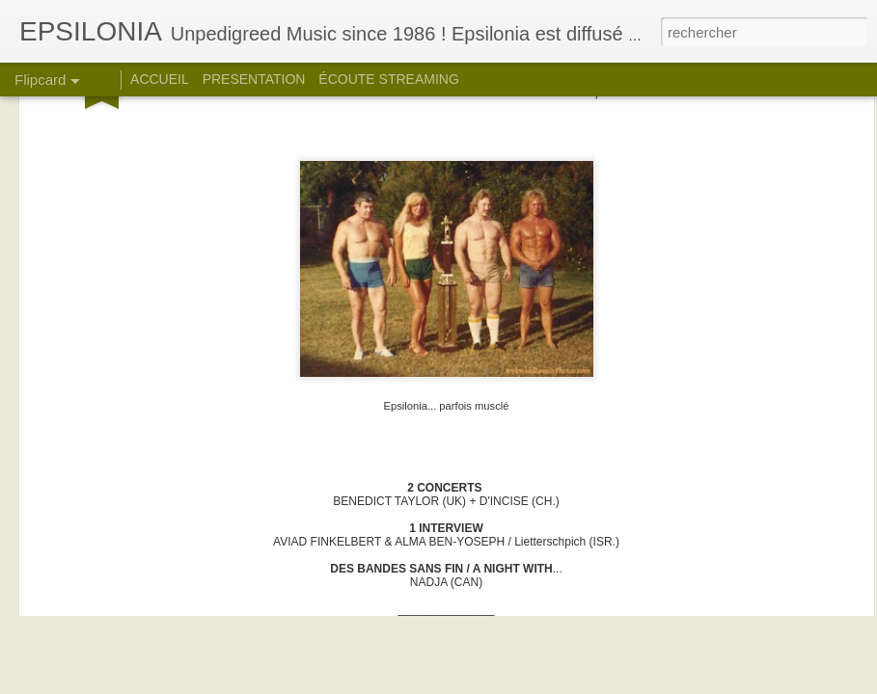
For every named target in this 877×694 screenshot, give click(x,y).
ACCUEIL (159, 79)
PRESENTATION (254, 79)
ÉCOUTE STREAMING (388, 79)
